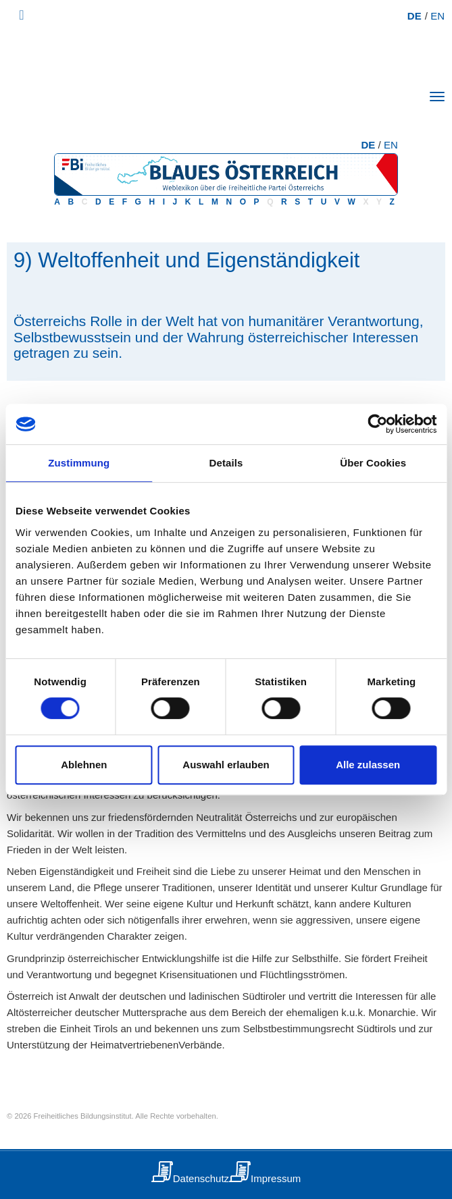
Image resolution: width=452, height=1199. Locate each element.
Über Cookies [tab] (373, 463)
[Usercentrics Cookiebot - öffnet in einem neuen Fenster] (377, 424)
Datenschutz (201, 1178)
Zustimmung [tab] (78, 463)
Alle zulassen (368, 764)
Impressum (276, 1178)
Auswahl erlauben (225, 764)
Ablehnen (84, 764)
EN (437, 16)
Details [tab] (226, 463)
